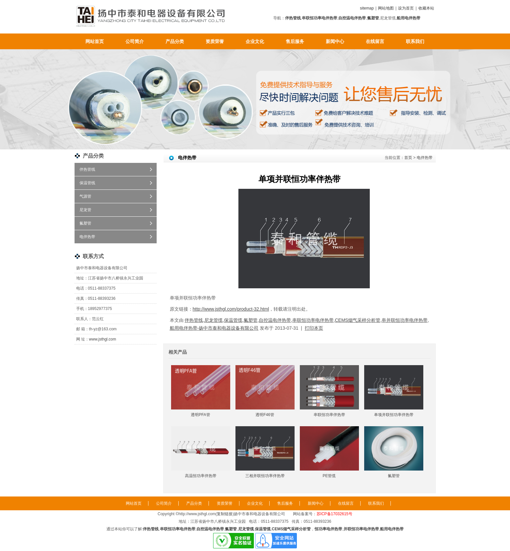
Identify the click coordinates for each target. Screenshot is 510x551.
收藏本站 (426, 8)
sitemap (367, 8)
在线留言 (375, 41)
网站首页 (94, 41)
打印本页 (314, 328)
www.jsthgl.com (102, 339)
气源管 (85, 196)
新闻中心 (335, 41)
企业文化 (255, 41)
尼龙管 (85, 210)
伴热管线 (87, 169)
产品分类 (175, 41)
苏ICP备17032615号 (334, 514)
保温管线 (87, 183)
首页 (408, 157)
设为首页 (406, 8)
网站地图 (386, 8)
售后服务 (295, 41)
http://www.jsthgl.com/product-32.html (231, 309)
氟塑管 (85, 223)
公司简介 (134, 41)
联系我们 (415, 41)
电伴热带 (87, 236)
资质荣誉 (215, 41)
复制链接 (225, 514)
